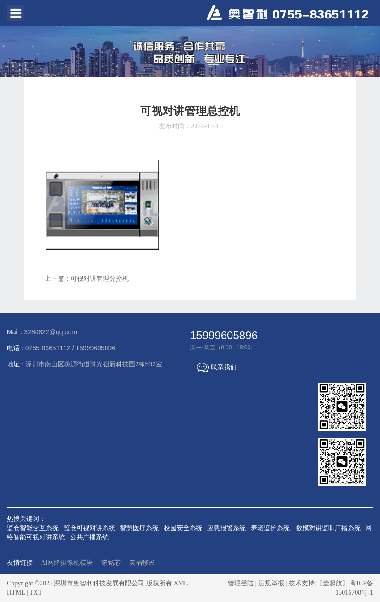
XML (180, 583)
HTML (16, 592)
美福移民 (142, 562)
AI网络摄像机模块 (67, 562)
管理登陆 (241, 583)
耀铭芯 (111, 562)
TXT (36, 592)
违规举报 (271, 583)
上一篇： (87, 278)
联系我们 (217, 367)
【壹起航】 (332, 583)
